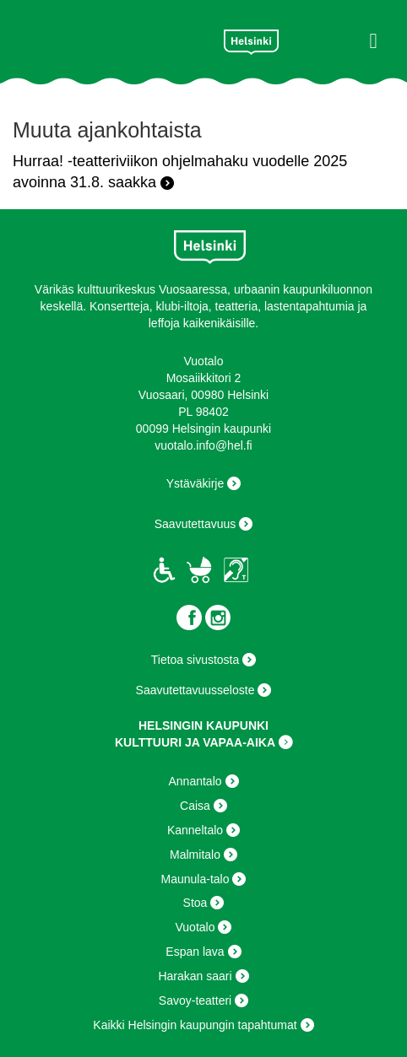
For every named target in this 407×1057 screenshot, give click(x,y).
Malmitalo (195, 854)
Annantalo (194, 781)
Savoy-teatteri (195, 1000)
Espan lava (195, 951)
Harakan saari (194, 976)
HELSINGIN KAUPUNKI (203, 725)
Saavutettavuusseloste (195, 690)
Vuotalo (195, 927)
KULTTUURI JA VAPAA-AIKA (195, 742)
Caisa (195, 805)
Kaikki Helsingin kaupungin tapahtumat (194, 1025)
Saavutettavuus (195, 524)
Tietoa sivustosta (195, 659)
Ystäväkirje (195, 483)
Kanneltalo (195, 830)
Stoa (195, 902)
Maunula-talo (195, 879)
